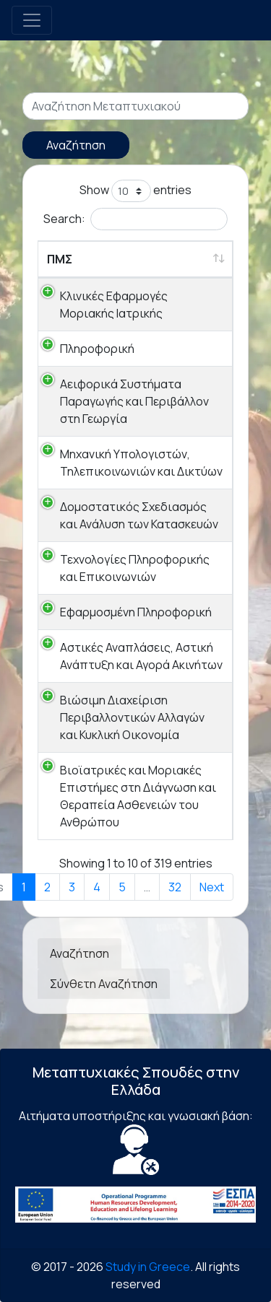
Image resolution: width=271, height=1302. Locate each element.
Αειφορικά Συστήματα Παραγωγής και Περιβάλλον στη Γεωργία (134, 401)
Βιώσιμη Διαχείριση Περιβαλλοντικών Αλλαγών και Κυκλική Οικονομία (132, 717)
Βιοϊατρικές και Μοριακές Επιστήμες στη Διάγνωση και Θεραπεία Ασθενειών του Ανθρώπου (138, 796)
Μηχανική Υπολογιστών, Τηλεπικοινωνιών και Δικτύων (141, 462)
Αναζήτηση (76, 145)
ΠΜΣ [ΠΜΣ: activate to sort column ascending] (59, 259)
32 (174, 887)
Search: (135, 219)
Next (211, 887)
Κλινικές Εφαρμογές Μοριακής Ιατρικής (114, 304)
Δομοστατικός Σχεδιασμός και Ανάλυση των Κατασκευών (139, 515)
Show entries (135, 191)
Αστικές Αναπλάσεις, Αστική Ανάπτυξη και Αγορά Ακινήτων (141, 656)
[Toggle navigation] (32, 20)
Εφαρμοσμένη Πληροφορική (136, 612)
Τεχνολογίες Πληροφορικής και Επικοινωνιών (135, 568)
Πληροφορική (97, 349)
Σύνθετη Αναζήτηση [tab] (104, 984)
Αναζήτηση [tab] (79, 953)
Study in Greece (148, 1267)
